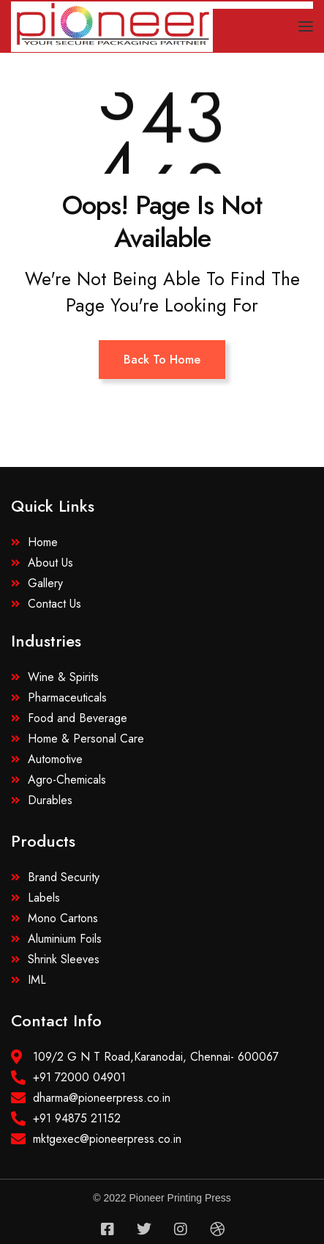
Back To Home (162, 359)
